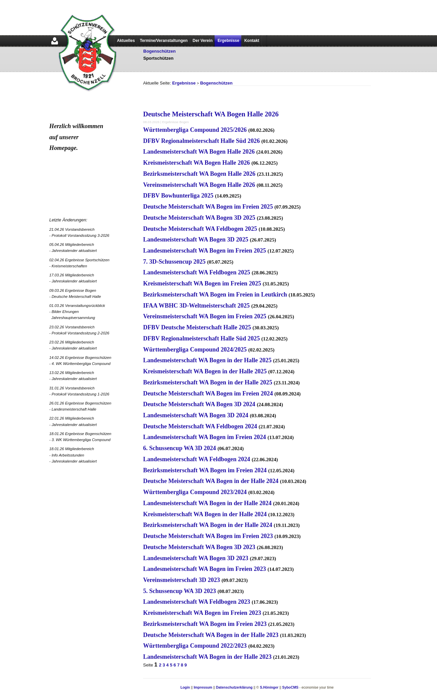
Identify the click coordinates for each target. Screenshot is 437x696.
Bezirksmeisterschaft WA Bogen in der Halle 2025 (207, 382)
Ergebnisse (228, 40)
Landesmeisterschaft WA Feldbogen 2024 (196, 459)
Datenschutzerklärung (234, 687)
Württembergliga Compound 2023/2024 (195, 492)
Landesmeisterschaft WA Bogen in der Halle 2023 (207, 656)
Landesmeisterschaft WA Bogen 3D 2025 (195, 239)
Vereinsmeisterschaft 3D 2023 (181, 580)
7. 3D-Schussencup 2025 (174, 261)
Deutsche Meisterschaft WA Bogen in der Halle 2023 (210, 635)
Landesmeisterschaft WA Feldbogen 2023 (196, 601)
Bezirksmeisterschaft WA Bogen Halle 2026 (199, 173)
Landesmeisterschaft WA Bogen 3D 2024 (195, 415)
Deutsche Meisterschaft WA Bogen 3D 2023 (199, 547)
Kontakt (251, 40)
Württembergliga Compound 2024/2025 (195, 349)
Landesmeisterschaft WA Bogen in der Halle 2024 (207, 503)
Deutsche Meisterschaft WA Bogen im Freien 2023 (208, 536)
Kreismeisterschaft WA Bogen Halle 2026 (196, 162)
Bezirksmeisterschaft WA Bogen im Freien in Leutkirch (215, 294)
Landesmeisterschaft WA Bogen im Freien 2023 (204, 569)
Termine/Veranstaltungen (163, 40)
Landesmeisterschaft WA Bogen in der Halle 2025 (207, 360)
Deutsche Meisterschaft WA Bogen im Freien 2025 (208, 206)
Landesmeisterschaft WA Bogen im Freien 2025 (204, 250)
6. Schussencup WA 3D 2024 (179, 448)
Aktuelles (126, 40)
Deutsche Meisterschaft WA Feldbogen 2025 (200, 228)
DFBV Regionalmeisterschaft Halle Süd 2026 (201, 141)
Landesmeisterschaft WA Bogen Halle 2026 (199, 151)
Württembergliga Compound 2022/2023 (195, 645)
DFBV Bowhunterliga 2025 (178, 195)
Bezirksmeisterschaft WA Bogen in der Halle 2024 (207, 525)
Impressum (203, 687)
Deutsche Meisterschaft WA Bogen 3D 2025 (199, 217)
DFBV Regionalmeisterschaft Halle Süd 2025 (201, 338)
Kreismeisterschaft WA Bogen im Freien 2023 (202, 612)
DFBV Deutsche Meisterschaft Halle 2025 (197, 327)
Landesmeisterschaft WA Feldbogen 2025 (196, 272)
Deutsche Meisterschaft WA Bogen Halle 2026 (211, 114)
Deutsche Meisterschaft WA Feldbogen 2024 (200, 426)
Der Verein (202, 40)
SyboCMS (290, 687)
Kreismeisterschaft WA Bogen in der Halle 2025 (205, 371)
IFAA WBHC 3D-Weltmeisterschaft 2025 (196, 305)
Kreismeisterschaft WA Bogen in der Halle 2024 (205, 514)
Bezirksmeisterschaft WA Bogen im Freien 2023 (205, 624)
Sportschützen (158, 58)
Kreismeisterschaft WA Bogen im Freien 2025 (202, 283)
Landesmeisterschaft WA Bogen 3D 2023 (195, 558)
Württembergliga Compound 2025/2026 (195, 129)
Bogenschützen (159, 51)
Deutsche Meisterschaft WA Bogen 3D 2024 (199, 404)
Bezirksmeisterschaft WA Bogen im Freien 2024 (205, 470)
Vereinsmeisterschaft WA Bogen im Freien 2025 (204, 316)
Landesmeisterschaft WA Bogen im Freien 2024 (204, 437)
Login (185, 687)
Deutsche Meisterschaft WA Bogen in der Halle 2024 (210, 481)
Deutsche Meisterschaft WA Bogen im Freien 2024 (208, 393)
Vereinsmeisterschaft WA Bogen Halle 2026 (199, 184)
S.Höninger (269, 687)
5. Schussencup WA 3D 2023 (179, 591)
